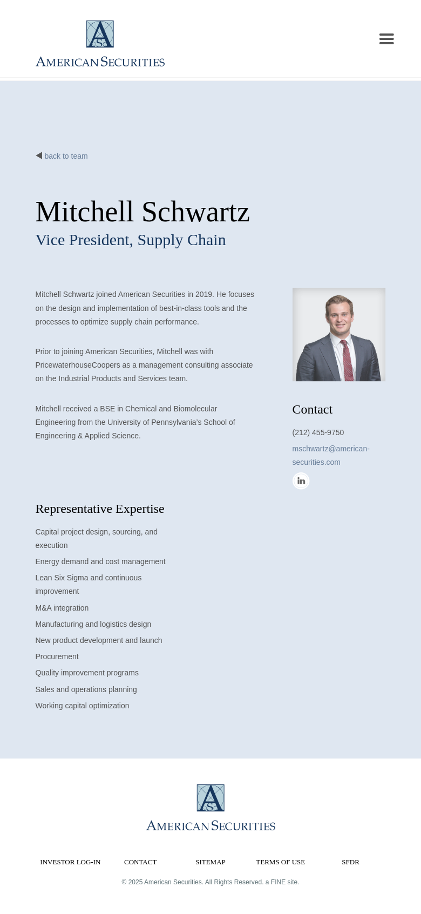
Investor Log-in (70, 862)
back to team (66, 156)
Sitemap (210, 862)
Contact (140, 862)
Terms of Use (280, 862)
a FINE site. (283, 882)
